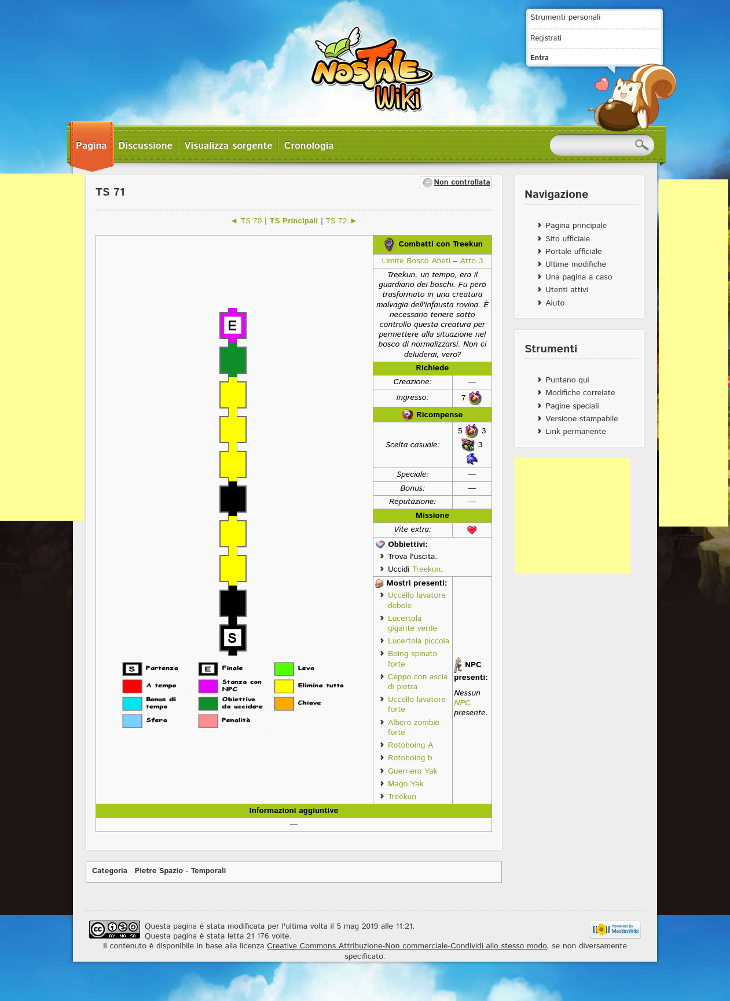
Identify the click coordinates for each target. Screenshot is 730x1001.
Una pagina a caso (578, 277)
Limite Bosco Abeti (415, 261)
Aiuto (554, 303)
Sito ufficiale (567, 239)
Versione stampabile (581, 419)
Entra (539, 58)
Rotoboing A (410, 745)
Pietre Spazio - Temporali (180, 871)
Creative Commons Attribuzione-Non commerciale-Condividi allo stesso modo (406, 946)
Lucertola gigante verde (412, 623)
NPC (462, 703)
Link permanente (575, 431)
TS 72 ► (342, 221)
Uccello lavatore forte (417, 704)
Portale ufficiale (573, 251)
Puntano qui (567, 380)
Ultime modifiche (575, 264)
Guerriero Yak (412, 771)
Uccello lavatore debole (417, 600)
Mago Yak (405, 784)
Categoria (109, 871)
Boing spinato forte (413, 658)
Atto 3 (471, 261)
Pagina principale (576, 225)
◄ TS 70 (246, 221)
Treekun (426, 569)
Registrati (546, 38)
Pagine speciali (572, 406)
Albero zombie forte (413, 727)
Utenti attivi (566, 290)
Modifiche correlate (580, 393)
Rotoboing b (410, 758)
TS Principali (294, 221)
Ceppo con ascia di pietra (417, 682)
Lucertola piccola (418, 641)
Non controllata (462, 182)
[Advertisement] (572, 516)
